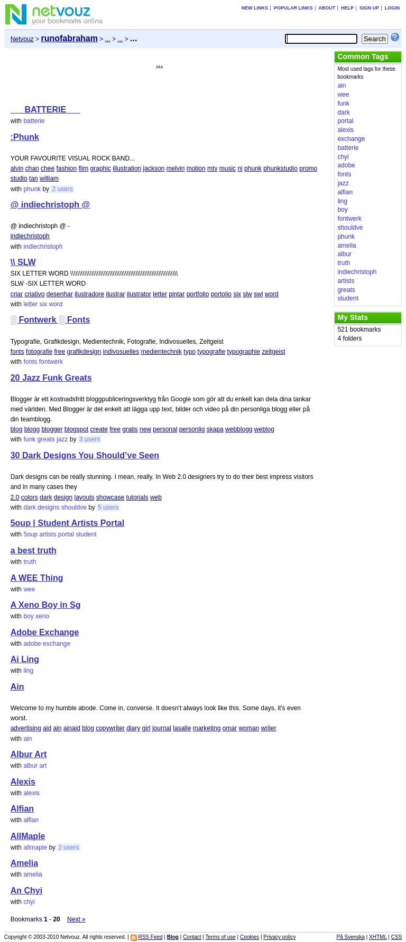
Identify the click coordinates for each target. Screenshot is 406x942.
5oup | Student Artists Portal (67, 523)
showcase (110, 497)
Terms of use (221, 937)
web (156, 497)
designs (48, 507)
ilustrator (139, 294)
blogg (32, 429)
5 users (108, 507)
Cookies (249, 937)
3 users (89, 439)
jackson (154, 168)
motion (196, 168)
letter (160, 294)
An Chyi (26, 890)
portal (66, 534)
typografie (211, 351)
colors (29, 497)
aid (47, 728)
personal (165, 429)
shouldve (74, 507)
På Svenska (351, 937)
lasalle (182, 728)
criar (17, 294)
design (63, 497)
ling (28, 670)
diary (133, 728)
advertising (26, 728)
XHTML (378, 937)
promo (308, 168)
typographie (243, 351)
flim (84, 168)
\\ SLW (23, 262)
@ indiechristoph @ (50, 204)
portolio (221, 294)
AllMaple (28, 836)
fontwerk (51, 361)
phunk (253, 168)
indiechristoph (30, 236)
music (227, 168)
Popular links (293, 8)
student (86, 534)
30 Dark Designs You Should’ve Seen (85, 455)
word (272, 294)
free (59, 351)
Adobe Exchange (45, 632)
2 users (62, 189)
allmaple (35, 847)
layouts (84, 497)
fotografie (39, 351)
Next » (76, 919)
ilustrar (115, 294)
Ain (17, 686)
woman (248, 728)
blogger (51, 429)
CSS (396, 937)
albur (30, 765)
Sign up (369, 8)
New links (255, 8)
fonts (17, 351)
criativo (34, 294)
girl (146, 728)
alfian (31, 820)
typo (189, 351)
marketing (207, 728)
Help (347, 8)
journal (161, 728)
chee (47, 168)
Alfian (22, 808)
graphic (100, 168)
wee (29, 589)
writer (268, 728)
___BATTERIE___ (45, 109)
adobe (32, 643)
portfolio (198, 294)
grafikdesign (84, 351)
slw (247, 294)
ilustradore (89, 294)
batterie (33, 121)
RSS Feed (150, 937)
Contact (192, 937)
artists (47, 534)
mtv (212, 168)
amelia (32, 874)
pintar (176, 294)
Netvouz (22, 39)
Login (392, 8)
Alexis (23, 781)
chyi (28, 902)
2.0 (15, 497)
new (145, 429)
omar (230, 728)
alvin (17, 168)
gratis (129, 429)
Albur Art (29, 754)
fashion (66, 168)
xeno (42, 616)
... (107, 39)
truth (29, 562)
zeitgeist (273, 351)
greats (45, 439)
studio (19, 178)
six (237, 294)
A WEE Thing (37, 577)
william (49, 178)
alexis (31, 793)
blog (17, 429)
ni (239, 168)
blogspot (76, 429)
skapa (215, 429)
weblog (264, 429)
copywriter (110, 728)
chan (32, 168)
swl (258, 294)
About (326, 8)
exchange (56, 643)
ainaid (71, 728)
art (43, 765)
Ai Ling (25, 659)
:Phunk (25, 137)
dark (46, 497)
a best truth (34, 550)
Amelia (24, 863)
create (99, 429)
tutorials (137, 497)
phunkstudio (280, 168)
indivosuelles (121, 351)
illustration (127, 168)
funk (29, 439)
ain (57, 728)
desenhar (60, 294)
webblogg (238, 429)
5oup (30, 534)
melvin (176, 168)
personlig (192, 429)
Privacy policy (279, 937)
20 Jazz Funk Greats (51, 377)
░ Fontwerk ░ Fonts (50, 319)
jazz (62, 439)
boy (28, 616)
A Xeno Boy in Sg (46, 604)
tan (33, 178)
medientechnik (161, 351)
